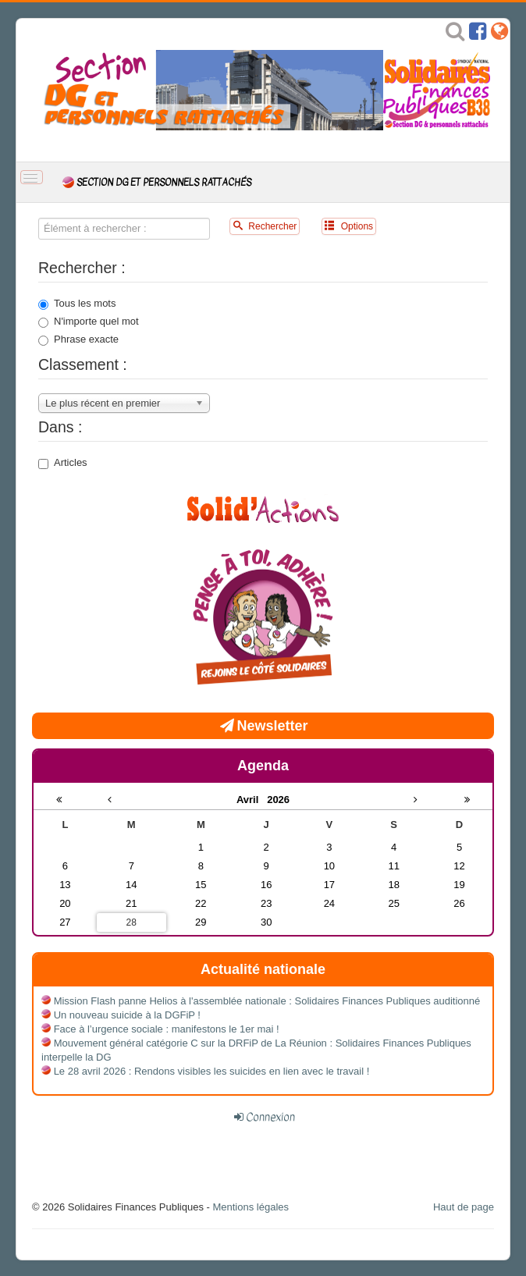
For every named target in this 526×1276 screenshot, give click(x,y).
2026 (278, 799)
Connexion (270, 1116)
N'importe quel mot (88, 321)
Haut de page (463, 1207)
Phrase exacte (78, 339)
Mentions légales (250, 1207)
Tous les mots (77, 303)
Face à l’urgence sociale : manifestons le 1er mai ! (166, 1029)
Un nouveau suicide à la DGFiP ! (127, 1015)
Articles (62, 463)
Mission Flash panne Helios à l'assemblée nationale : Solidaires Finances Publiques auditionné (267, 1001)
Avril (251, 799)
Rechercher (265, 226)
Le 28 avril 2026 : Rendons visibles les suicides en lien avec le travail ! (212, 1071)
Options (349, 226)
